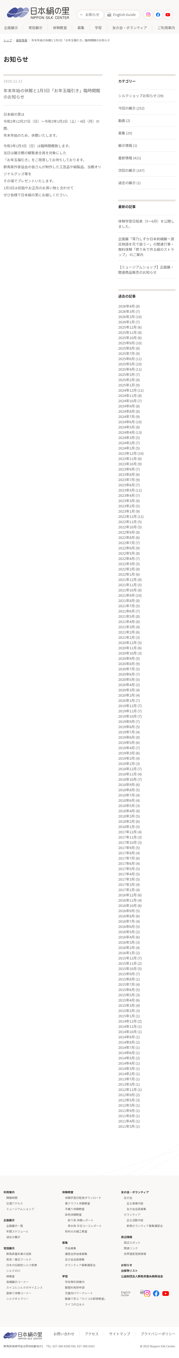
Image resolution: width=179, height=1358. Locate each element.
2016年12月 (127, 895)
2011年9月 (126, 1110)
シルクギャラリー (17, 1298)
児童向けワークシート (79, 1293)
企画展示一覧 (14, 1226)
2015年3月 (126, 1005)
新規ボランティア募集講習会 (145, 1226)
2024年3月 (126, 437)
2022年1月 (126, 574)
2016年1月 (126, 953)
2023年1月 (126, 511)
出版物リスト (129, 1270)
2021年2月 (126, 632)
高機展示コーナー (17, 1282)
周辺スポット (132, 1242)
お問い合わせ (63, 1333)
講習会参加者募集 (76, 1254)
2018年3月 (126, 816)
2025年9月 (126, 343)
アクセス (92, 1333)
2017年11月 (127, 837)
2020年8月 (126, 663)
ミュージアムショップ (20, 1209)
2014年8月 (126, 1042)
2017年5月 (126, 868)
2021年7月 (126, 606)
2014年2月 (126, 1073)
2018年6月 (126, 800)
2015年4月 (126, 1000)
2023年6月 (126, 485)
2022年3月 (126, 564)
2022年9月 (126, 532)
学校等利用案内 (75, 1282)
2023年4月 (126, 495)
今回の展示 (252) (131, 108)
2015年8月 (126, 979)
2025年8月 (126, 348)
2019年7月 (126, 732)
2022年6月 (126, 548)
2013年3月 (126, 1084)
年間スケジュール (17, 1231)
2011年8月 (126, 1116)
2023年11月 (127, 458)
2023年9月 (126, 469)
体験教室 (60, 28)
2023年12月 (127, 453)
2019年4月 (126, 748)
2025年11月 (127, 332)
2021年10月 (127, 590)
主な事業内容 (135, 1203)
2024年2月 (126, 443)
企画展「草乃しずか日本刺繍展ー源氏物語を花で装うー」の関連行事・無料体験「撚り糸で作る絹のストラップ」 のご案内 (146, 246)
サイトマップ (119, 1333)
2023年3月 (126, 500)
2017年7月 (126, 858)
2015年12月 (127, 958)
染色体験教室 (73, 1214)
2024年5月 (126, 427)
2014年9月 (126, 1037)
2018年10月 (127, 779)
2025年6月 (126, 358)
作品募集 (70, 1248)
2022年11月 (127, 521)
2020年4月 (126, 684)
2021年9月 (126, 595)
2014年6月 (126, 1052)
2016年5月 (126, 932)
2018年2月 (126, 821)
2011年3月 (126, 1126)
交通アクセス (14, 1203)
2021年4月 (126, 621)
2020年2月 (126, 695)
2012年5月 (126, 1100)
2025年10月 (127, 337)
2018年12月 (127, 769)
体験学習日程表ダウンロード (83, 1198)
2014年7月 (126, 1047)
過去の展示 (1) (129, 182)
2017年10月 (127, 842)
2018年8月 (126, 790)
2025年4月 (126, 369)
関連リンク (131, 1248)
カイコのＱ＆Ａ (75, 1304)
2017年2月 (126, 884)
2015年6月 (126, 989)
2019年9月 (126, 721)
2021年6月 (126, 611)
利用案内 (9, 1192)
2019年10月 (127, 716)
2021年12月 (127, 579)
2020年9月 (126, 658)
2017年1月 (126, 889)
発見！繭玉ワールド (18, 1259)
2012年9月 (126, 1095)
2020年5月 (126, 679)
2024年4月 (126, 432)
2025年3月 (126, 374)
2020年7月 (126, 669)
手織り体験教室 (75, 1209)
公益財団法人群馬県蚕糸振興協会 (142, 1276)
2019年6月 (126, 737)
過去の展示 (13, 1237)
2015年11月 (127, 963)
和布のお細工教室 (76, 1231)
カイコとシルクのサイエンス (24, 1287)
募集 (80, 28)
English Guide (124, 14)
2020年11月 (127, 648)
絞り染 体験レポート (81, 1220)
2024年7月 (126, 416)
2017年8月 (126, 853)
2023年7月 (126, 479)
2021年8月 (126, 600)
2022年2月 (126, 569)
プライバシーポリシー (158, 1333)
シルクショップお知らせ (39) (141, 95)
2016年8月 (126, 916)
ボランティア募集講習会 (80, 1265)
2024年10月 (127, 401)
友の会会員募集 (75, 1259)
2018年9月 (126, 784)
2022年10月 (127, 527)
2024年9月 (126, 406)
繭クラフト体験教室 (77, 1203)
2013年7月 (126, 1079)
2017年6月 (126, 863)
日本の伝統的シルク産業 (21, 1265)
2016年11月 (127, 900)
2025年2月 (126, 380)
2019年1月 (126, 763)
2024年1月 (126, 448)
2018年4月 (126, 811)
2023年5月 (126, 490)
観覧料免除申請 (75, 1287)
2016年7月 (126, 921)
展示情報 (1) (127, 145)
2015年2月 (126, 1010)
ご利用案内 (166, 28)
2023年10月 (127, 464)
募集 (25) (125, 132)
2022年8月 (126, 537)
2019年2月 (126, 758)
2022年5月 (126, 553)
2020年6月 (126, 674)
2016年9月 (126, 911)
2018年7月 (126, 795)
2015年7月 (126, 984)
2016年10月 (127, 905)
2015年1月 (126, 1016)
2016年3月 (126, 942)
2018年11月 (127, 774)
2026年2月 (126, 316)
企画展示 (11, 28)
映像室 (10, 1276)
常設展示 (35, 28)
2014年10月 (127, 1031)
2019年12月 (127, 705)
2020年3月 (126, 690)
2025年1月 (126, 385)
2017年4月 (126, 874)
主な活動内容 (135, 1220)
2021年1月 (126, 637)
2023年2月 (126, 506)
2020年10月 (127, 653)
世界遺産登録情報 (135, 1254)
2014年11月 (127, 1026)
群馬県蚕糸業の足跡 (18, 1254)
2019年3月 (126, 753)
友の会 (128, 1198)
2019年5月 (126, 742)
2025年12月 (127, 327)
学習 (98, 28)
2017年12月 (127, 832)
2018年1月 (126, 826)
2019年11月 (127, 711)
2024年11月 (127, 395)
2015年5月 (126, 995)
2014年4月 (126, 1063)
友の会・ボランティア (129, 28)
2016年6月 (126, 926)
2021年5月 (126, 616)
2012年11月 (127, 1089)
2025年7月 (126, 353)
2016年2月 (126, 947)
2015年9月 (126, 974)
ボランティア (132, 1214)
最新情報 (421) (129, 157)
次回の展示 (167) (131, 170)
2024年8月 (126, 411)
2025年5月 (126, 364)
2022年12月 (127, 516)
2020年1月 (126, 700)
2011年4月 (126, 1121)
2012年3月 (126, 1105)
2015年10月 (127, 968)
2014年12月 (127, 1021)
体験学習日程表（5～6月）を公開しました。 (146, 224)
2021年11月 (127, 585)
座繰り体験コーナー (18, 1293)
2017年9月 (126, 847)
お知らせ (92, 14)
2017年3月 (126, 879)
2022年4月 (126, 558)
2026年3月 (126, 311)
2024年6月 (126, 422)
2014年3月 (126, 1068)
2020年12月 (127, 642)
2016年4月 (126, 937)
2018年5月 (126, 805)
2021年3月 (126, 627)
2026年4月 (126, 306)
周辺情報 (126, 1237)
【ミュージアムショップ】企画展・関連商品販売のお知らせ (146, 269)
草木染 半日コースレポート (85, 1226)
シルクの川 (13, 1270)
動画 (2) (124, 120)
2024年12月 (127, 390)
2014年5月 (126, 1058)
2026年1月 (126, 322)
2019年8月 (126, 727)
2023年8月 (126, 474)
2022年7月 (126, 542)
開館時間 (11, 1198)
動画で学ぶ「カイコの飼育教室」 (86, 1298)
